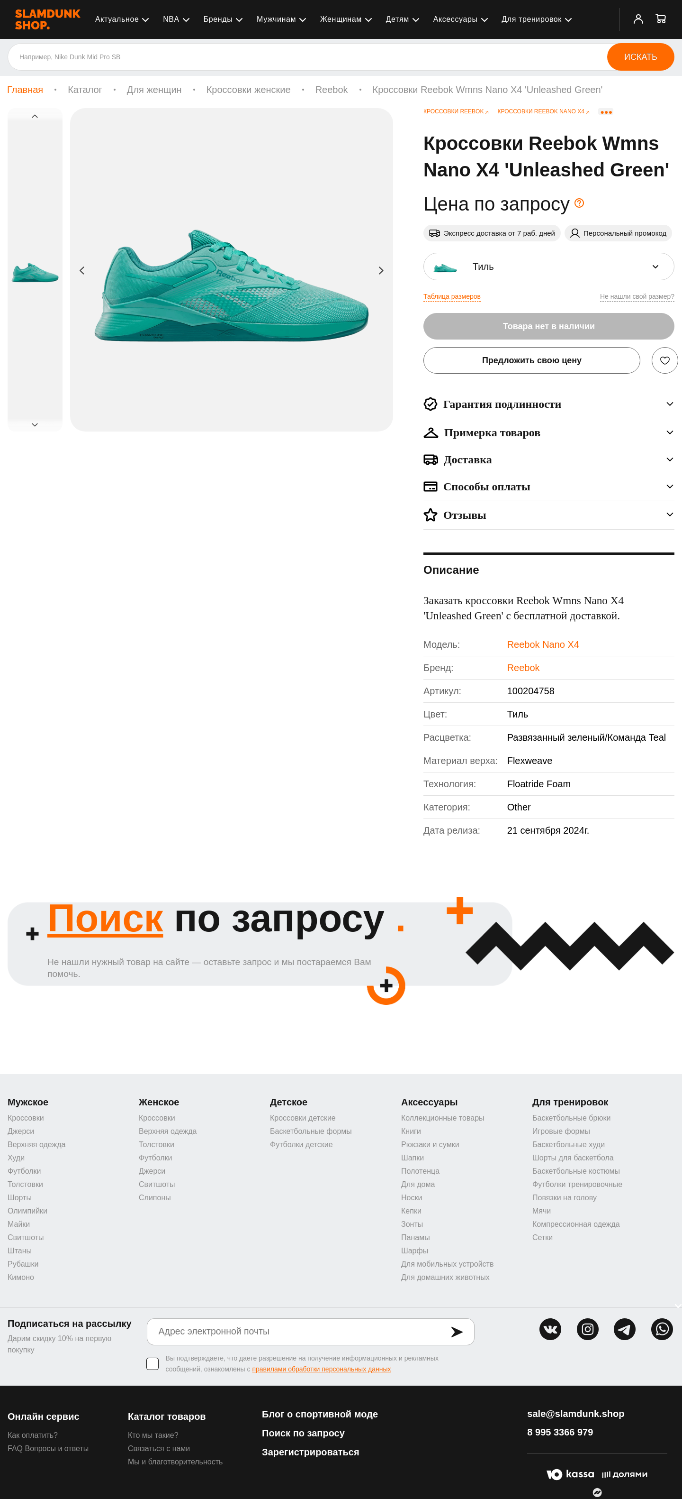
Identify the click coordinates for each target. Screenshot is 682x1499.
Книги (411, 1131)
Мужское (28, 1102)
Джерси (21, 1131)
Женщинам (341, 19)
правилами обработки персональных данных (321, 1369)
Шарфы (414, 1251)
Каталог (85, 89)
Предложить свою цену (532, 360)
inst (588, 1329)
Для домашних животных (445, 1277)
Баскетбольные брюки (571, 1118)
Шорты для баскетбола (573, 1158)
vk (550, 1329)
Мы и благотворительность (175, 1462)
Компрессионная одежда (576, 1224)
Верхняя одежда (36, 1144)
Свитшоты (26, 1237)
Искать (640, 57)
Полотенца (420, 1171)
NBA (171, 19)
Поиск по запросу (303, 1433)
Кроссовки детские (303, 1118)
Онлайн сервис (44, 1416)
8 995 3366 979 (560, 1432)
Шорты (20, 1198)
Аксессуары (455, 19)
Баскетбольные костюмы (576, 1171)
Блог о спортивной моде (320, 1414)
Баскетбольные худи (568, 1144)
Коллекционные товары (443, 1118)
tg (625, 1329)
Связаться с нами (159, 1448)
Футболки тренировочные (577, 1184)
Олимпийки (27, 1211)
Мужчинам (276, 19)
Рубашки (23, 1264)
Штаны (20, 1251)
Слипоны (155, 1198)
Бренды (218, 19)
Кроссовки (26, 1118)
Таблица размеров (452, 296)
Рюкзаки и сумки (430, 1144)
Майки (19, 1224)
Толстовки (25, 1184)
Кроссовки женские (248, 89)
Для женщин (154, 89)
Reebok (331, 89)
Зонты (412, 1224)
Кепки (411, 1211)
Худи (16, 1158)
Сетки (542, 1237)
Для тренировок (532, 19)
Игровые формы (561, 1131)
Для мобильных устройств (447, 1264)
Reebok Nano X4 (543, 644)
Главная (25, 89)
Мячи (541, 1211)
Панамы (415, 1237)
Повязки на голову (564, 1198)
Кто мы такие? (153, 1435)
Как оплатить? (33, 1435)
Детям (397, 19)
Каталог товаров (167, 1416)
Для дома (418, 1184)
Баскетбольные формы (311, 1131)
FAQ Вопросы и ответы (48, 1448)
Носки (411, 1198)
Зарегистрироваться (310, 1452)
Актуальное (117, 19)
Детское (288, 1102)
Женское (159, 1102)
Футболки (24, 1171)
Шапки (412, 1158)
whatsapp (662, 1329)
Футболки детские (301, 1144)
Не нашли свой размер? (637, 296)
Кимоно (21, 1277)
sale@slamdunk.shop (575, 1413)
